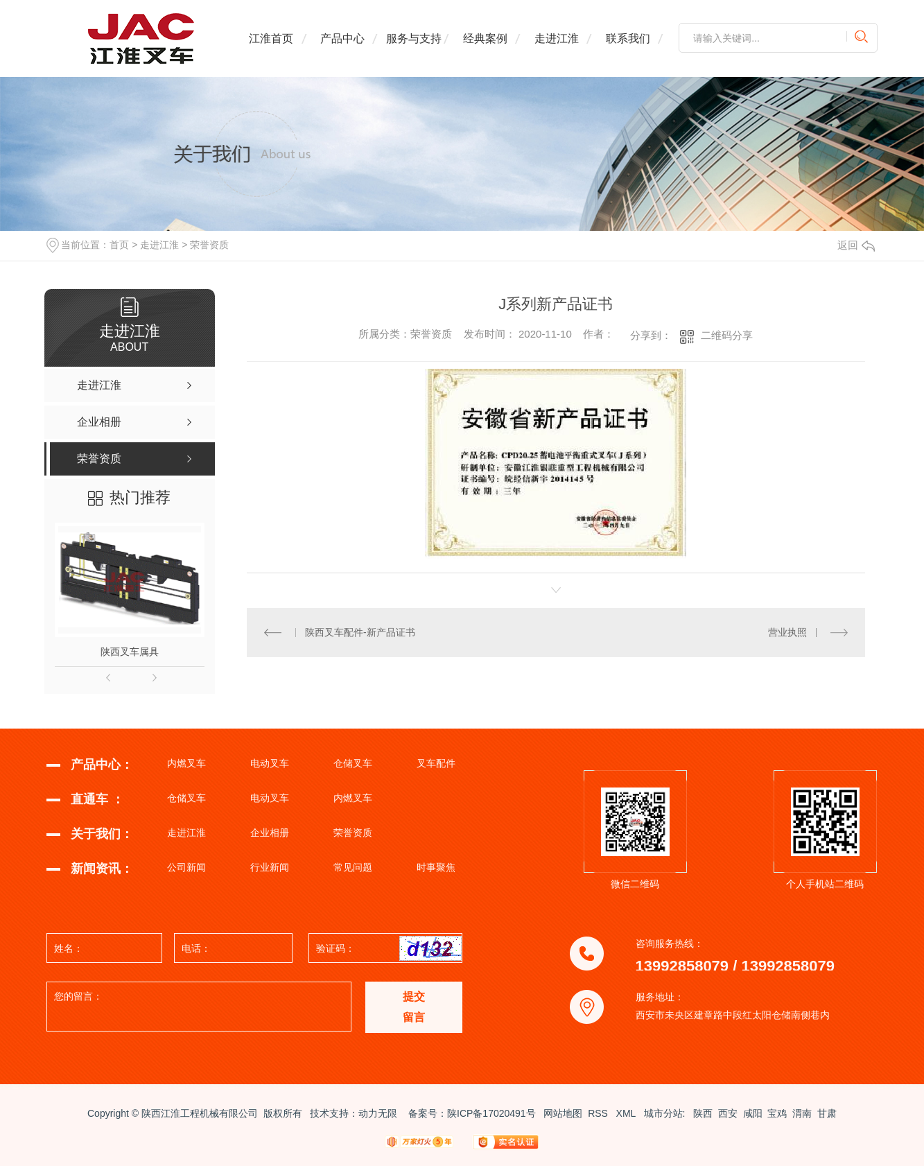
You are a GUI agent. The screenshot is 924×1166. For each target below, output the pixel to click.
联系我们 (628, 38)
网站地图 (562, 1113)
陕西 (703, 1113)
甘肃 (827, 1113)
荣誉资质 (209, 244)
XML (627, 1113)
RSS (599, 1113)
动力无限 (377, 1113)
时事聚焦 (436, 867)
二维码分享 (727, 335)
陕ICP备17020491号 (491, 1113)
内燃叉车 (186, 763)
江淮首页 (271, 38)
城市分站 (663, 1113)
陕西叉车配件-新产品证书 (360, 632)
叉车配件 (436, 763)
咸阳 (752, 1113)
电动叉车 (269, 763)
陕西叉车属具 (130, 651)
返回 (856, 245)
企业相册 (269, 832)
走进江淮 (556, 38)
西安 (728, 1113)
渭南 (802, 1113)
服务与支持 (414, 38)
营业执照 (787, 632)
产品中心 (342, 38)
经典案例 (485, 38)
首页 (119, 244)
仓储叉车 (352, 763)
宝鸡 (777, 1113)
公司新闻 (186, 867)
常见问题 (352, 867)
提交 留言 (414, 1007)
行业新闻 (269, 867)
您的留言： (199, 1007)
